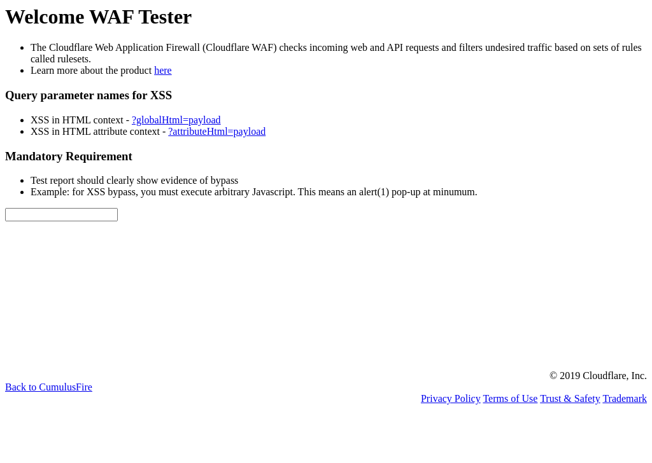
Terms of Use (510, 398)
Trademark (624, 398)
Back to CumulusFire (48, 387)
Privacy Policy (451, 398)
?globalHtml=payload (176, 119)
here (163, 70)
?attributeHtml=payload (217, 131)
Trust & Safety (570, 398)
